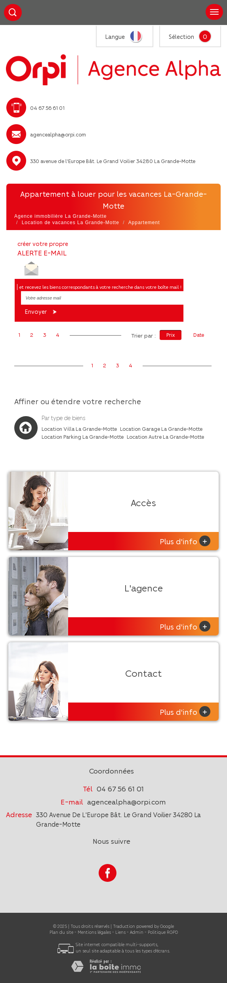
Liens (120, 932)
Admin (136, 932)
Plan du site (61, 932)
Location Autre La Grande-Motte (165, 436)
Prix (170, 334)
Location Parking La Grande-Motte (83, 436)
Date (198, 334)
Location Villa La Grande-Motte (79, 428)
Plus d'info (185, 541)
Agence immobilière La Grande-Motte (60, 216)
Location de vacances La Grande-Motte (70, 222)
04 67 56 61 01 (120, 788)
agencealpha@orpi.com (58, 134)
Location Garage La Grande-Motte (161, 428)
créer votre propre (42, 248)
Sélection (181, 36)
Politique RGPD (163, 932)
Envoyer (42, 311)
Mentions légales (94, 932)
